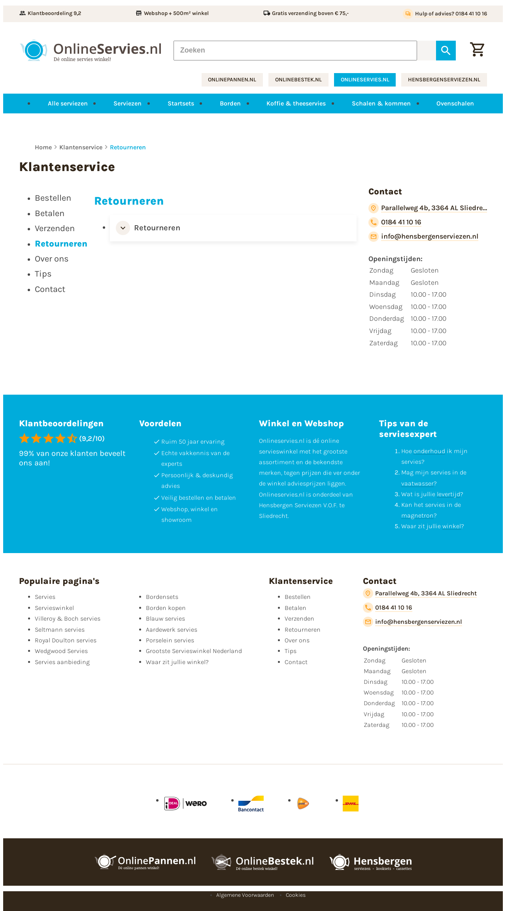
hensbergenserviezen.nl (444, 79)
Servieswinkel (54, 608)
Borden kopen (166, 608)
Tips (290, 651)
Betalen (295, 608)
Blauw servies (165, 618)
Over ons (297, 640)
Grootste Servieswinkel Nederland (194, 651)
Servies (45, 596)
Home (43, 147)
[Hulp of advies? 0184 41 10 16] (445, 14)
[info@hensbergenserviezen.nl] (423, 237)
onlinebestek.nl (298, 79)
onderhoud (429, 451)
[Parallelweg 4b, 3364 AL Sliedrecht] (427, 208)
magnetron (417, 515)
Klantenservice (80, 147)
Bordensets (162, 596)
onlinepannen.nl (232, 79)
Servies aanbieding (62, 662)
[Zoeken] (295, 50)
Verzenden (299, 618)
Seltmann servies (60, 629)
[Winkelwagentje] (477, 50)
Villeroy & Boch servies (67, 618)
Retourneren (128, 147)
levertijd (448, 494)
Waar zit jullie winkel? (177, 662)
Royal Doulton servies (65, 640)
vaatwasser (417, 483)
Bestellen (298, 596)
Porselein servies (170, 640)
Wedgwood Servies (61, 651)
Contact (296, 662)
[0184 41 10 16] (394, 222)
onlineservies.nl (365, 79)
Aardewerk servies (171, 629)
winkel (451, 526)
